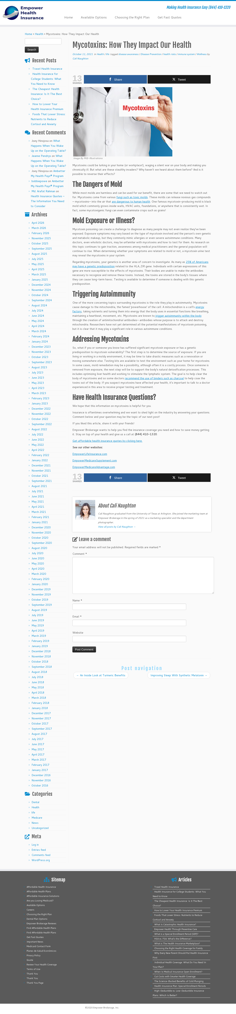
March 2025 (39, 274)
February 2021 (40, 517)
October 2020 (40, 537)
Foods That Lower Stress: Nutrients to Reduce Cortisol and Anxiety (48, 119)
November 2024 (41, 290)
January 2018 (40, 708)
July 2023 (37, 372)
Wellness (202, 54)
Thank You (32, 973)
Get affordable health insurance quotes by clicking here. (107, 441)
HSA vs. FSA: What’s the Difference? (173, 938)
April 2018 (38, 692)
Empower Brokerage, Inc (106, 1007)
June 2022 (38, 439)
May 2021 (38, 501)
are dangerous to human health (131, 202)
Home (68, 17)
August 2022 (39, 429)
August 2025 (39, 254)
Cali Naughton (80, 58)
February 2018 (40, 703)
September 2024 (42, 300)
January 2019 (40, 646)
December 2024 (41, 285)
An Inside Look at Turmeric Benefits (100, 675)
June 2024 (38, 315)
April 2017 (38, 754)
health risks (169, 54)
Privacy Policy (33, 955)
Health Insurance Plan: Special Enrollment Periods (180, 986)
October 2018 (40, 661)
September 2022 (42, 424)
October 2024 (40, 295)
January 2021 (40, 522)
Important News (35, 941)
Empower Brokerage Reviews (41, 923)
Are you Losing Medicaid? (40, 900)
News (35, 823)
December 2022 (41, 408)
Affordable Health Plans (39, 891)
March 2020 (39, 574)
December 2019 (41, 589)
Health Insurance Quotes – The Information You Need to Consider (47, 201)
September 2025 (42, 248)
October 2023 (40, 357)
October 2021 (40, 476)
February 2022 (40, 455)
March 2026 (39, 228)
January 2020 (40, 584)
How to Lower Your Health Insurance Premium (178, 910)
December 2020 (41, 527)
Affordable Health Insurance (41, 887)
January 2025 (40, 279)
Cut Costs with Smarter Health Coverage (175, 976)
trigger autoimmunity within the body (178, 316)
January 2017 (40, 770)
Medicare (37, 817)
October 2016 (40, 785)
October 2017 (40, 723)
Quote (30, 960)
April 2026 (38, 223)
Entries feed (39, 850)
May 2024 (38, 321)
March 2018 (39, 697)
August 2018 (39, 672)
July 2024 (37, 310)
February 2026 (40, 233)
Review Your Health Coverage (42, 964)
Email (77, 616)
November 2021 (41, 470)
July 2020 (37, 553)
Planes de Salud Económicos (41, 950)
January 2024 (40, 341)
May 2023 (38, 383)
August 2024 (39, 305)
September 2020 (42, 543)
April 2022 (38, 450)
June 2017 (38, 744)
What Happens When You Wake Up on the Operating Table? (48, 146)
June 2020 (38, 558)
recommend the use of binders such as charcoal (154, 378)
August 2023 (39, 367)
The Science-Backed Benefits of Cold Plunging (178, 981)
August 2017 (39, 734)
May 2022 (38, 445)
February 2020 (40, 579)
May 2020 (38, 563)
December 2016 (41, 775)
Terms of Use (33, 969)
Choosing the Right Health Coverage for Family (178, 948)
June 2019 (38, 620)
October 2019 (40, 599)
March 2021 (39, 512)
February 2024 (40, 336)
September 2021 (42, 481)
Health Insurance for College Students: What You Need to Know (46, 79)
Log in (35, 844)
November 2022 (41, 414)
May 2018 (38, 687)
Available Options (94, 17)
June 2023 (38, 377)
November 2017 (41, 718)
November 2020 (41, 532)
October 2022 (40, 419)
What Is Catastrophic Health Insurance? (175, 924)
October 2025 (40, 243)
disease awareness (128, 54)
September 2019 (42, 605)
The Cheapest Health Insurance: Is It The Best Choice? (46, 94)
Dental (35, 802)
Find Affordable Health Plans (41, 928)
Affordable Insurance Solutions (43, 896)
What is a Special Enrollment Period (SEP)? (176, 934)
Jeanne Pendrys (41, 156)
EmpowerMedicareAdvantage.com (93, 467)
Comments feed (41, 855)
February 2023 (40, 398)
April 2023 (38, 388)
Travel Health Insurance (47, 69)
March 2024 (39, 331)
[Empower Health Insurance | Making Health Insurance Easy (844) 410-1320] (27, 13)
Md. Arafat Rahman (43, 191)
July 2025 (37, 259)
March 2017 (39, 759)
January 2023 (40, 403)
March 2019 (39, 636)
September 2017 (42, 728)
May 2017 (38, 749)
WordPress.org (41, 860)
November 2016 (41, 780)
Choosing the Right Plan (132, 17)
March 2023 (39, 393)
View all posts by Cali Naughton (117, 526)
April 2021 (38, 506)
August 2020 (39, 548)
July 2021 (37, 491)
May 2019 (38, 625)
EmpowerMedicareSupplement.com (94, 460)
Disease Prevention (151, 54)
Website (77, 633)
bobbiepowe (39, 181)
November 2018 (41, 656)
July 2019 (37, 615)
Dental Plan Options (37, 918)
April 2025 (38, 269)
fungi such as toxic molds (132, 197)
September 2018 (42, 667)
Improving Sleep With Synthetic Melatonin (179, 675)
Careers (30, 909)
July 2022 (37, 434)
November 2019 (41, 594)
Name (77, 600)
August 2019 (39, 610)
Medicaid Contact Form (39, 946)
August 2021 (39, 486)
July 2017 (37, 739)
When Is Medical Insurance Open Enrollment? (178, 971)
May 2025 (38, 264)
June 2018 (38, 682)
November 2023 (41, 352)
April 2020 (38, 568)
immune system (186, 54)
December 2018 (41, 651)
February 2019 (40, 641)
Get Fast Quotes (169, 17)
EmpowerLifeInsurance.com (89, 454)
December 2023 (41, 346)
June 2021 (38, 496)
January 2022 (40, 460)
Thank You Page (35, 982)
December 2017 (41, 713)
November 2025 (41, 238)
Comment (79, 554)
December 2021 (41, 465)
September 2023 (42, 362)
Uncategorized (40, 828)
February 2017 (40, 765)
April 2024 (38, 326)
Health (39, 34)
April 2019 (38, 630)
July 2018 (37, 677)
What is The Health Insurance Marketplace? (177, 943)
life (33, 812)
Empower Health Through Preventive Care (175, 929)
